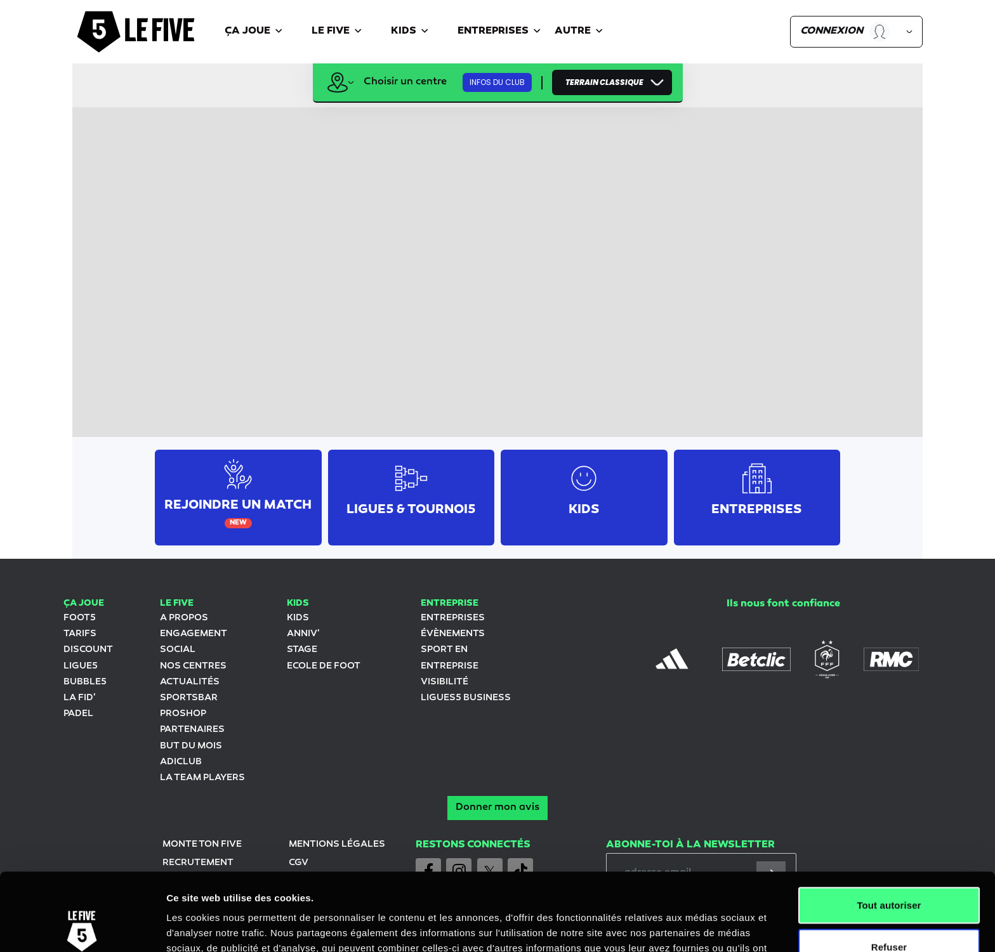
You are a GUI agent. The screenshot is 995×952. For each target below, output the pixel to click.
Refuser (889, 869)
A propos (184, 618)
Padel (78, 713)
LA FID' (79, 698)
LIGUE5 (80, 666)
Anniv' (303, 634)
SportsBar (189, 698)
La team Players (202, 778)
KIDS (298, 618)
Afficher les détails (699, 927)
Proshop (183, 713)
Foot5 (79, 618)
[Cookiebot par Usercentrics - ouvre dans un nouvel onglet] (82, 927)
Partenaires (192, 729)
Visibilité (444, 682)
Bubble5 (85, 682)
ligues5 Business (466, 698)
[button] (255, 32)
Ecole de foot (323, 666)
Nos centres (193, 666)
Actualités (190, 682)
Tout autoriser (889, 827)
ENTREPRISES (453, 618)
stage (302, 649)
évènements (453, 634)
